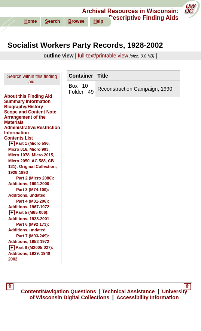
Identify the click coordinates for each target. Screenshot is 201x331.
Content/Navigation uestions (59, 291)
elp (98, 21)
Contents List (18, 138)
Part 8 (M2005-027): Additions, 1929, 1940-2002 (30, 254)
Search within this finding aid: (32, 79)
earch (52, 21)
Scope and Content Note (30, 112)
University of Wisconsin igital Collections (108, 294)
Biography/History (23, 106)
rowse (76, 21)
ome (30, 21)
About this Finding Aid (28, 96)
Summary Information (27, 101)
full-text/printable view (103, 56)
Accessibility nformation (147, 297)
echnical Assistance (129, 291)
